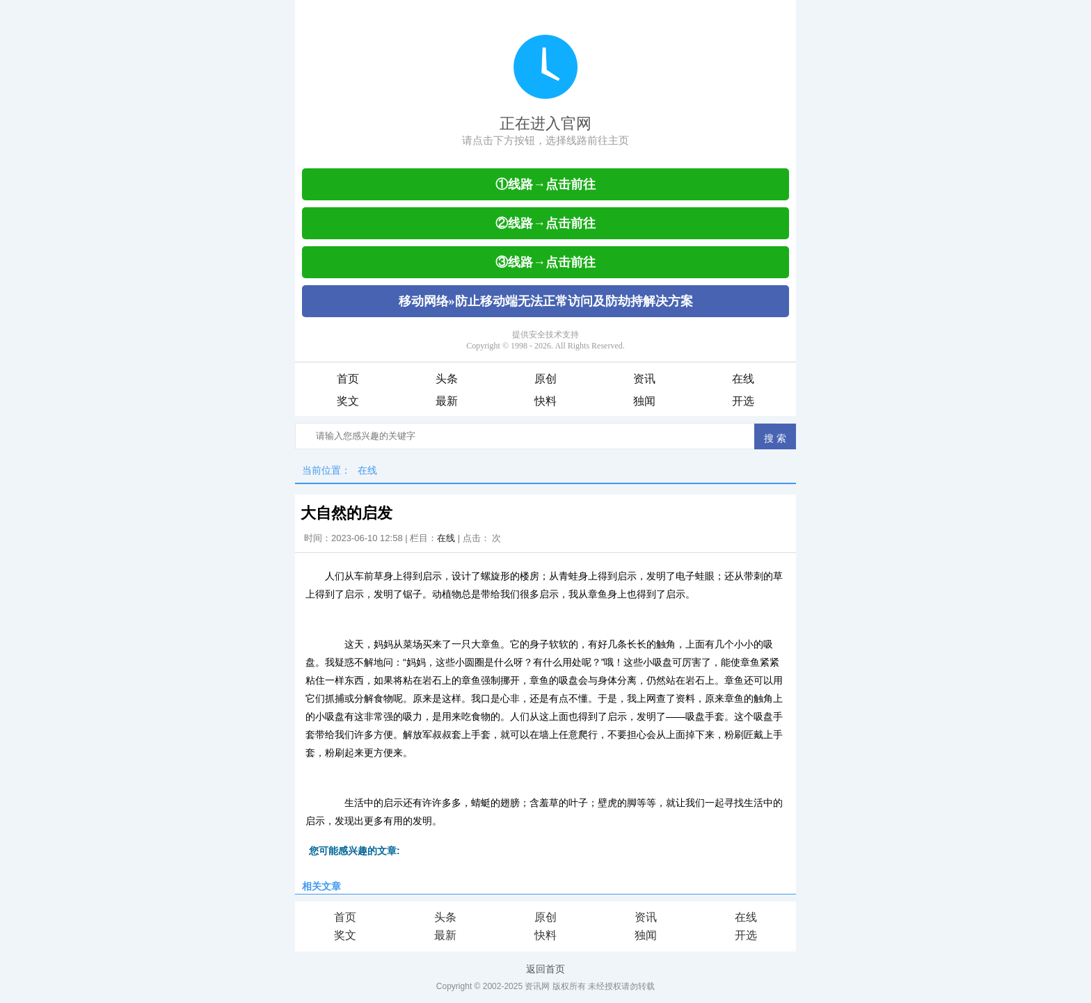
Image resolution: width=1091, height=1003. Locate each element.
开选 (743, 401)
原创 (545, 379)
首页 (348, 379)
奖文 (348, 401)
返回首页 (545, 968)
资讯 (644, 379)
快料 (545, 401)
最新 (447, 401)
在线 (743, 379)
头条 (447, 379)
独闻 (644, 401)
